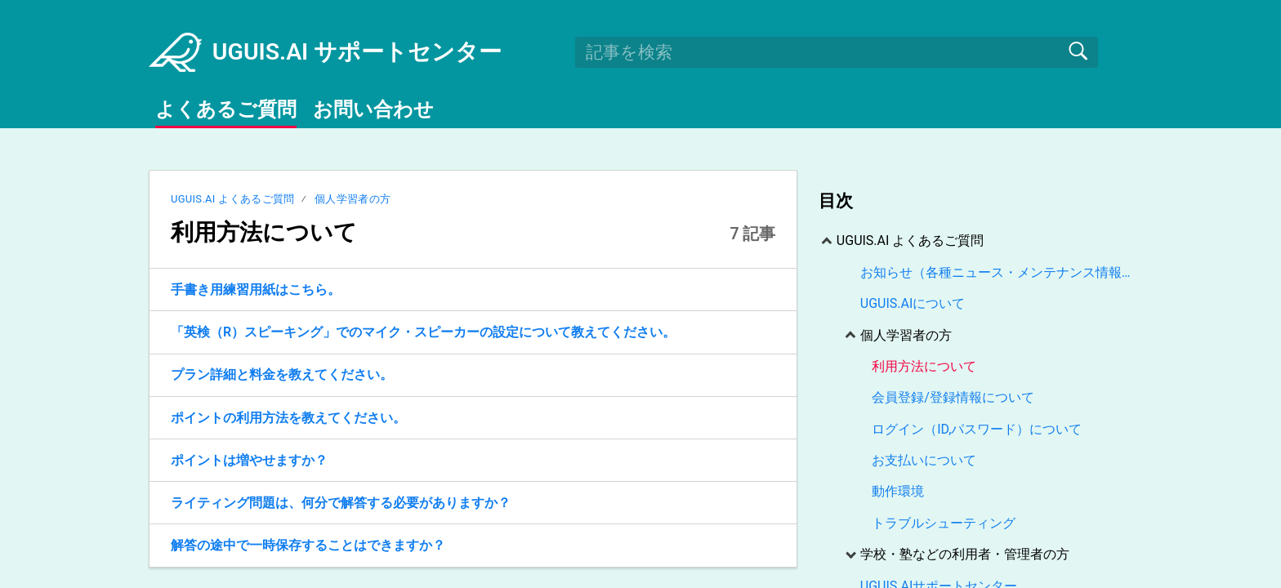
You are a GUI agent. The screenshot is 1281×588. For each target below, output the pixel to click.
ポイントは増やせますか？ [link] (249, 460)
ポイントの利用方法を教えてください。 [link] (288, 417)
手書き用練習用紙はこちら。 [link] (256, 289)
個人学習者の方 (353, 199)
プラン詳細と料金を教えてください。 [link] (282, 374)
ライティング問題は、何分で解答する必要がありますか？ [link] (341, 502)
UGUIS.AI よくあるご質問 (233, 199)
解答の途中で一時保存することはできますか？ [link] (308, 545)
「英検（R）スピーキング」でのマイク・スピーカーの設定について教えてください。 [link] (423, 332)
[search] (836, 52)
